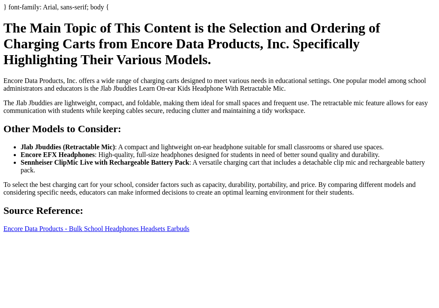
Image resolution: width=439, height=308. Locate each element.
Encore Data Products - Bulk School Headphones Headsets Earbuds (96, 228)
